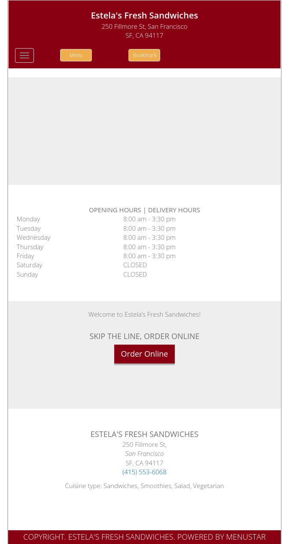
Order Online (144, 353)
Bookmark (145, 55)
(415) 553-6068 (144, 472)
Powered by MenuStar (221, 537)
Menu (76, 55)
